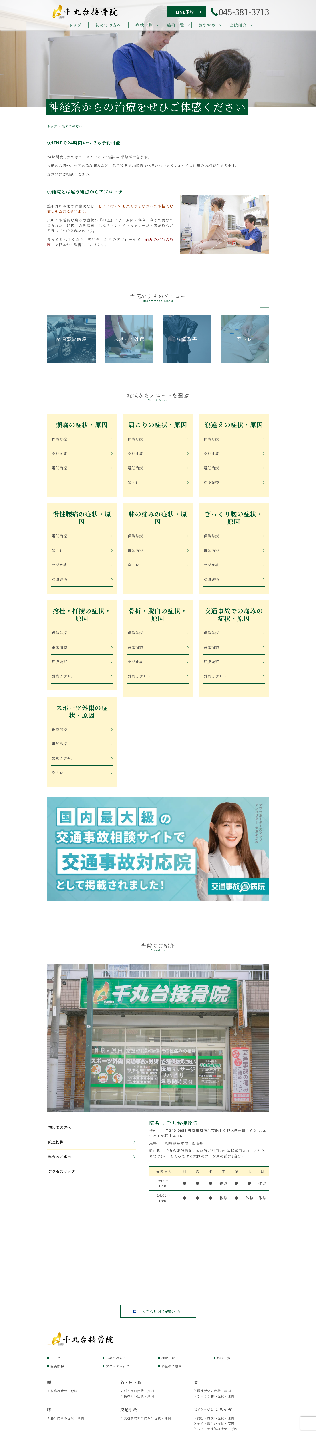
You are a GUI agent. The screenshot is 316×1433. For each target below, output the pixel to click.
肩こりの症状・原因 (158, 425)
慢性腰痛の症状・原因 (82, 520)
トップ (55, 1364)
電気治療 (82, 468)
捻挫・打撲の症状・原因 (82, 618)
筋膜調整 (234, 483)
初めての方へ (91, 1134)
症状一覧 (168, 1364)
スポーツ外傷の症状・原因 (82, 717)
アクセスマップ (91, 1178)
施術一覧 (224, 1364)
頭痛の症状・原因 (82, 425)
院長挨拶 (91, 1148)
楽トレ (158, 483)
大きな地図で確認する (161, 1317)
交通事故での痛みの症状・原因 (234, 618)
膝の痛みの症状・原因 (158, 520)
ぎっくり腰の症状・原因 (234, 520)
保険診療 (82, 439)
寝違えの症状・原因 (234, 425)
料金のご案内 (91, 1163)
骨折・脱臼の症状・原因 (158, 618)
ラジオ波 (82, 454)
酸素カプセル (82, 680)
